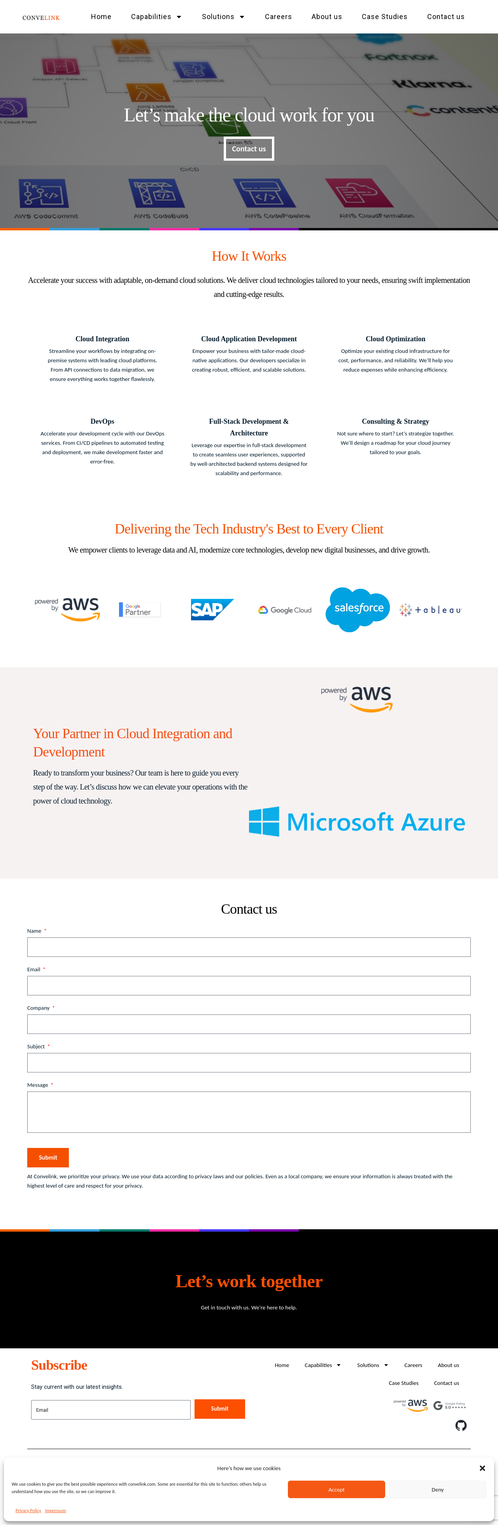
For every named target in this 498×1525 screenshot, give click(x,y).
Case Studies (385, 16)
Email (34, 969)
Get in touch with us (224, 1307)
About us (327, 16)
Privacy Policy (28, 1510)
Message (38, 1084)
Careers (278, 16)
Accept (336, 1489)
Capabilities (156, 16)
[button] (482, 1468)
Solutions (223, 16)
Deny (437, 1489)
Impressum (55, 1510)
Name (35, 930)
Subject (36, 1046)
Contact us (446, 16)
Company (39, 1007)
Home (101, 16)
